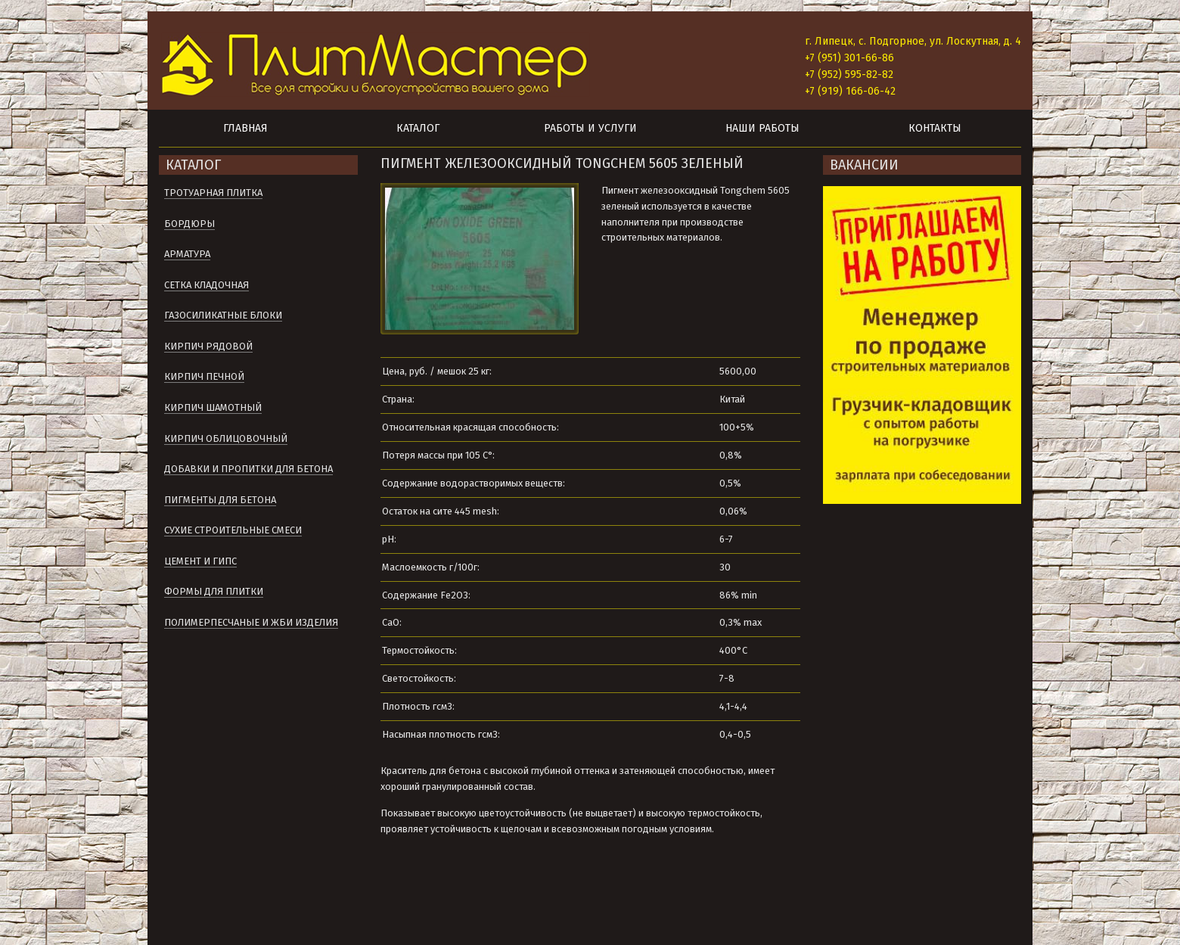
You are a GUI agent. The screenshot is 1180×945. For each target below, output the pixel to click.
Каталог (417, 128)
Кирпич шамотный (213, 407)
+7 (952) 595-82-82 (849, 74)
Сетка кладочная (206, 285)
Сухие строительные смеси (233, 530)
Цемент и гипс (200, 561)
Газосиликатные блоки (223, 315)
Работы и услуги (590, 128)
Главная (245, 128)
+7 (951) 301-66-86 (849, 57)
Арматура (187, 254)
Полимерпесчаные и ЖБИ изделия (251, 622)
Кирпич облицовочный (225, 438)
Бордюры (189, 223)
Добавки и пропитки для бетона (248, 468)
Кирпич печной (204, 376)
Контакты (934, 128)
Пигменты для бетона (220, 499)
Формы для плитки (213, 591)
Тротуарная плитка (213, 192)
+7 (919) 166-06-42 (850, 91)
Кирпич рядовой (208, 346)
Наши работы (762, 128)
